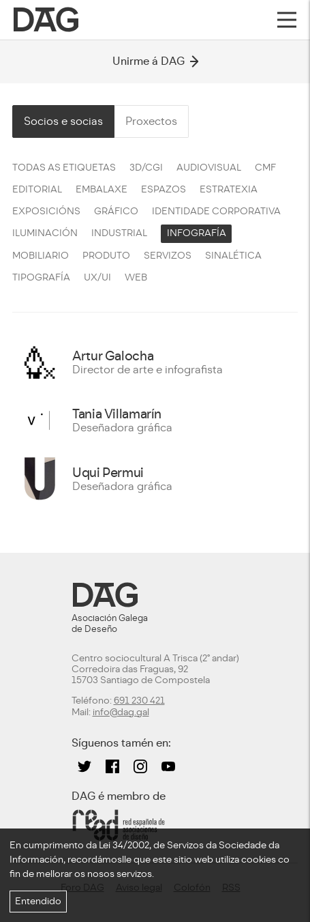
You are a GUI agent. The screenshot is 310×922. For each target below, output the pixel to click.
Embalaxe (101, 189)
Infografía (196, 233)
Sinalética (233, 255)
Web (136, 277)
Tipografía (41, 277)
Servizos (167, 255)
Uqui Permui (108, 472)
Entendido (38, 901)
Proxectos (151, 121)
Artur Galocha (112, 356)
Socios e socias (63, 121)
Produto (106, 255)
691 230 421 (139, 700)
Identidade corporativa (216, 211)
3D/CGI (146, 167)
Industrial (119, 233)
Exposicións (46, 211)
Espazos (163, 189)
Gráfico (116, 211)
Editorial (37, 189)
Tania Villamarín (116, 414)
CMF (265, 167)
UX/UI (97, 277)
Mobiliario (40, 255)
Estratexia (229, 189)
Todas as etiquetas (64, 167)
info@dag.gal (121, 712)
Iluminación (45, 233)
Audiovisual (208, 167)
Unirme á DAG (155, 61)
